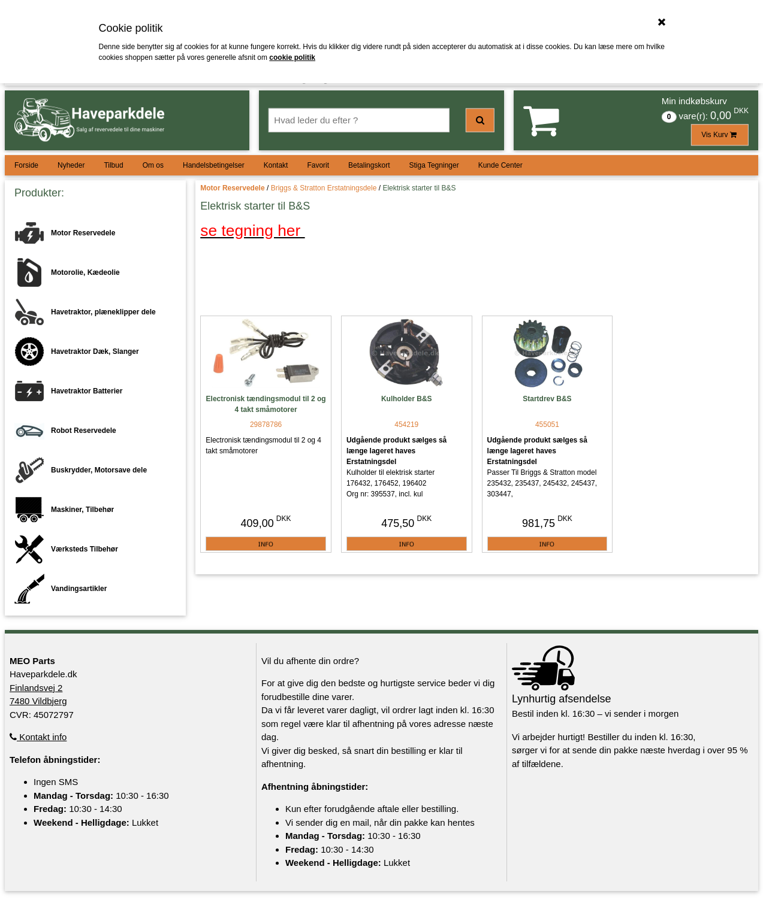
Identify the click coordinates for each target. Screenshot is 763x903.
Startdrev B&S (547, 399)
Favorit (318, 165)
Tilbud (113, 165)
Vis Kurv (719, 135)
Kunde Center (500, 165)
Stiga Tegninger (434, 165)
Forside (26, 165)
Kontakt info (38, 737)
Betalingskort (369, 165)
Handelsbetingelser (214, 165)
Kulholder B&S (406, 399)
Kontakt (276, 165)
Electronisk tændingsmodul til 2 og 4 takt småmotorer (266, 404)
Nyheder (71, 165)
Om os (153, 165)
